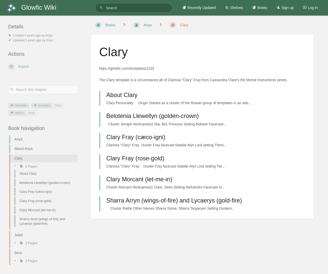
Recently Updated (199, 8)
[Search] (102, 8)
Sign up (284, 8)
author (17, 113)
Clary (58, 105)
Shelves (234, 8)
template (18, 105)
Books (259, 8)
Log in (310, 8)
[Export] (43, 67)
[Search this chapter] (43, 89)
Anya (31, 113)
